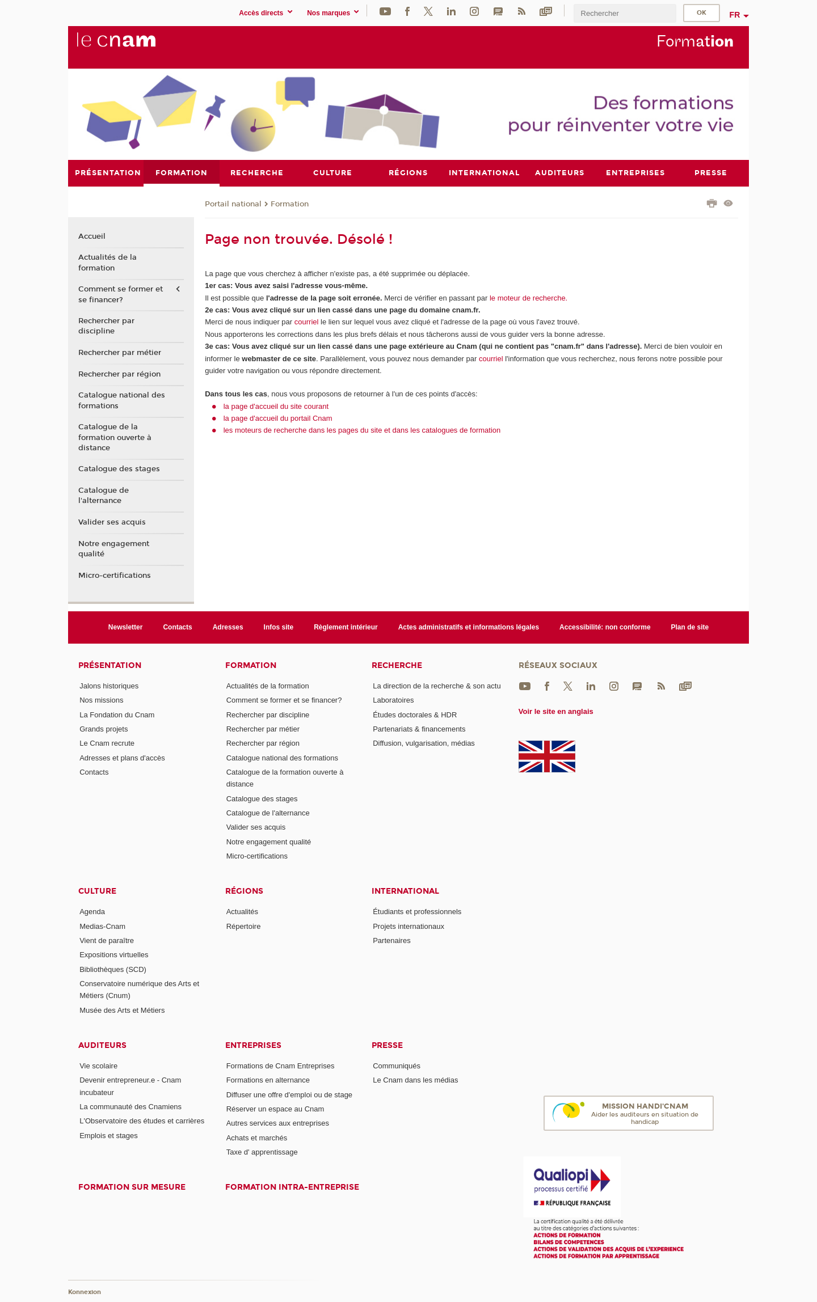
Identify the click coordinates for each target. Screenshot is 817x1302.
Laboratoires (393, 700)
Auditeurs (102, 1045)
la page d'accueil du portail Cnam (278, 417)
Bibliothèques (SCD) (112, 969)
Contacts (177, 627)
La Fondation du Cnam (116, 714)
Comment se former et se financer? (120, 294)
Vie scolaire (98, 1066)
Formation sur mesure (132, 1187)
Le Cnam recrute (106, 743)
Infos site (279, 627)
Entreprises (253, 1045)
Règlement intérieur (346, 627)
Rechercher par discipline (106, 326)
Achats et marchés (257, 1137)
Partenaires (391, 940)
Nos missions (101, 700)
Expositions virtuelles (113, 954)
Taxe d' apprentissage (262, 1151)
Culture (97, 891)
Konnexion (84, 1292)
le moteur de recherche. (527, 297)
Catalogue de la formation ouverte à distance (114, 437)
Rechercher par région (119, 373)
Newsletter (125, 627)
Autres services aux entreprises (277, 1123)
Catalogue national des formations (121, 400)
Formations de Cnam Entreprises (280, 1066)
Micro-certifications (114, 575)
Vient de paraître (106, 940)
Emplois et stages (108, 1135)
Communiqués (396, 1066)
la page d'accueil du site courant (276, 405)
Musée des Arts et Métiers (122, 1009)
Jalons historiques (108, 686)
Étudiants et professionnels (417, 911)
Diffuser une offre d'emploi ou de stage (289, 1094)
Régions (244, 891)
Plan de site (690, 627)
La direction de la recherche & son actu (436, 686)
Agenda (92, 911)
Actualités (242, 911)
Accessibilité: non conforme (605, 627)
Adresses (228, 627)
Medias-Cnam (102, 925)
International (405, 891)
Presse (387, 1045)
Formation (290, 203)
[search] (625, 13)
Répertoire (243, 925)
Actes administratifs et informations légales (468, 627)
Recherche (397, 665)
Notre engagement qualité (113, 548)
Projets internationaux (408, 925)
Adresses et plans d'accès (122, 757)
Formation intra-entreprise (292, 1187)
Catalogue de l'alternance (103, 495)
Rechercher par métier (119, 352)
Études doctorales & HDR (415, 714)
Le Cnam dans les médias (415, 1080)
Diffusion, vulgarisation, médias (424, 743)
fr (735, 14)
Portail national (233, 203)
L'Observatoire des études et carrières (141, 1121)
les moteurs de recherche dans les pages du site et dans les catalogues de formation (362, 430)
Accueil (92, 235)
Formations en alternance (268, 1080)
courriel (306, 322)
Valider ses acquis (112, 522)
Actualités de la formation (107, 262)
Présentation (109, 665)
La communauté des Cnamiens (130, 1106)
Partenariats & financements (419, 729)
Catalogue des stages (119, 469)
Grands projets (103, 729)
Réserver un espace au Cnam (275, 1108)
